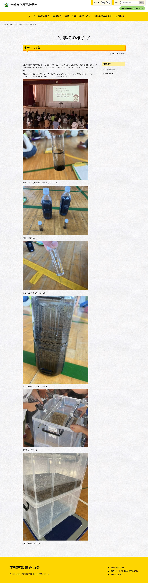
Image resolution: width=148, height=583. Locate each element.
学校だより (70, 16)
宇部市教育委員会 (117, 567)
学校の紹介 (43, 16)
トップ (31, 16)
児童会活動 (107, 73)
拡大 (108, 2)
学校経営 (57, 16)
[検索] (141, 2)
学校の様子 (85, 16)
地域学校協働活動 (103, 16)
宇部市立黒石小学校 (20, 4)
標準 (103, 2)
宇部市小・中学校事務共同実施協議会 (125, 571)
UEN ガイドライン (117, 574)
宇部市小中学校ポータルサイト (132, 8)
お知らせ (119, 16)
